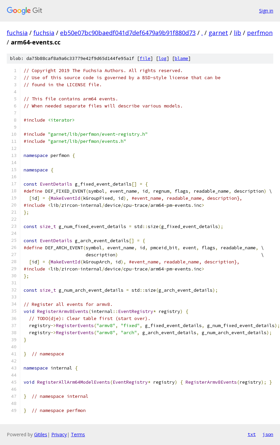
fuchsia (17, 33)
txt (252, 434)
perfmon (260, 33)
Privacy (59, 434)
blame (181, 58)
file (145, 58)
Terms (78, 434)
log (163, 58)
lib (237, 33)
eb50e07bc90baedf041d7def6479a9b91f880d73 (128, 33)
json (267, 434)
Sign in (266, 10)
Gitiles (40, 434)
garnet (218, 33)
